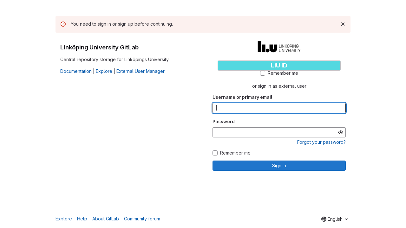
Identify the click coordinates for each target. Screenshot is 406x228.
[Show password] (341, 132)
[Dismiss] (343, 24)
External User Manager (140, 71)
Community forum (142, 218)
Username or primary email (242, 97)
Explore (104, 71)
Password (224, 121)
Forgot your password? (321, 142)
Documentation (76, 71)
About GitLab (105, 218)
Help (82, 218)
